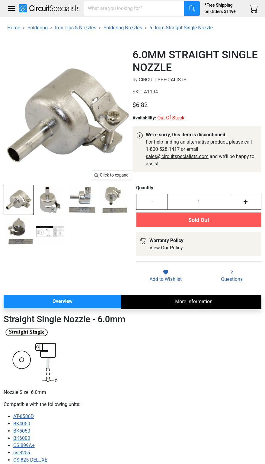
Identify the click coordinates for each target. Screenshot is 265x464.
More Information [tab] (193, 301)
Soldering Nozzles (123, 28)
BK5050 (21, 431)
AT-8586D (23, 416)
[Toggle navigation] (12, 8)
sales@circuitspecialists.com (177, 156)
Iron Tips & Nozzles (75, 28)
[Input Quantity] (199, 202)
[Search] (134, 8)
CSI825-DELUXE (30, 460)
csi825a (21, 453)
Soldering (37, 28)
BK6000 (21, 438)
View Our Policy (166, 248)
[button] (12, 8)
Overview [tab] (62, 301)
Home (13, 28)
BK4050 (21, 424)
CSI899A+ (24, 445)
